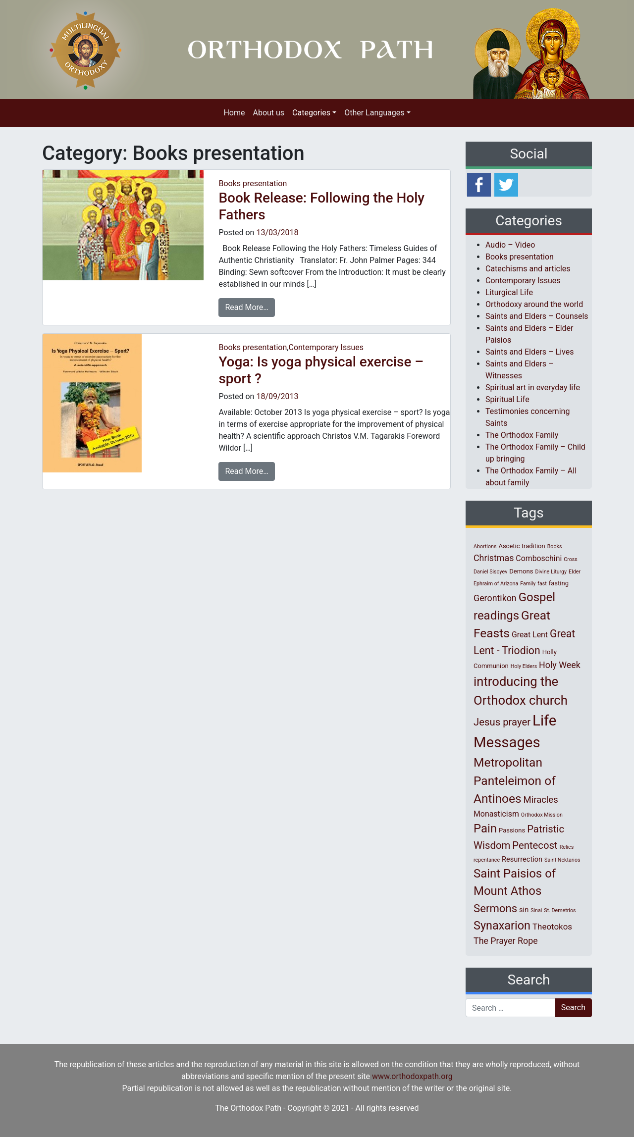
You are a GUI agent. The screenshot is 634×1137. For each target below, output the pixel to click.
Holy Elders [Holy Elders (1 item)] (524, 666)
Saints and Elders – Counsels (536, 316)
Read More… (246, 307)
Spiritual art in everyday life (532, 387)
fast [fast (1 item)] (542, 583)
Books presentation (252, 183)
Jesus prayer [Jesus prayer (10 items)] (502, 722)
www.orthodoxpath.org (412, 1076)
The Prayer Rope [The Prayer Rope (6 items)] (506, 940)
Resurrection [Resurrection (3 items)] (522, 859)
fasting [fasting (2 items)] (559, 583)
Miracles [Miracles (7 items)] (541, 799)
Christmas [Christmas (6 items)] (494, 558)
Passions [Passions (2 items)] (512, 830)
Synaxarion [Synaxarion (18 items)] (502, 925)
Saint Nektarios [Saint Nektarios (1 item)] (562, 860)
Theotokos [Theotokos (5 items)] (552, 926)
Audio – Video (510, 245)
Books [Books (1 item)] (554, 546)
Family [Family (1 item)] (527, 583)
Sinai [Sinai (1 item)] (536, 910)
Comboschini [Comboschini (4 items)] (539, 558)
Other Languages (374, 112)
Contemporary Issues (326, 347)
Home (234, 112)
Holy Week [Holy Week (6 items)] (560, 665)
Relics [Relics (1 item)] (567, 847)
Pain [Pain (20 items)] (485, 828)
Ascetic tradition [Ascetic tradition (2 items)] (521, 546)
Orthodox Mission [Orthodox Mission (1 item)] (542, 815)
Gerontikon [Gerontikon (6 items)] (495, 598)
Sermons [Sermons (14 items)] (495, 908)
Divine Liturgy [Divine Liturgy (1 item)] (551, 571)
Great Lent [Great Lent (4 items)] (530, 634)
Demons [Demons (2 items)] (521, 571)
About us (268, 112)
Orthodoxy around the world (534, 304)
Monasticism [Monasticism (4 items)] (496, 814)
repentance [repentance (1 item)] (487, 860)
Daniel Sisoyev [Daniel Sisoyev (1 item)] (490, 571)
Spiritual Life (507, 399)
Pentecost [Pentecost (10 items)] (534, 845)
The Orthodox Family (521, 435)
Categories (311, 112)
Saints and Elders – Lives (529, 352)
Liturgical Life (509, 292)
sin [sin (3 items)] (523, 909)
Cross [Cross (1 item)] (571, 559)
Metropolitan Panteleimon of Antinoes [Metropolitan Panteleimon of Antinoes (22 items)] (515, 780)
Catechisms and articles (528, 268)
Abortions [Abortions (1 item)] (485, 546)
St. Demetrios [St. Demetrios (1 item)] (560, 910)
